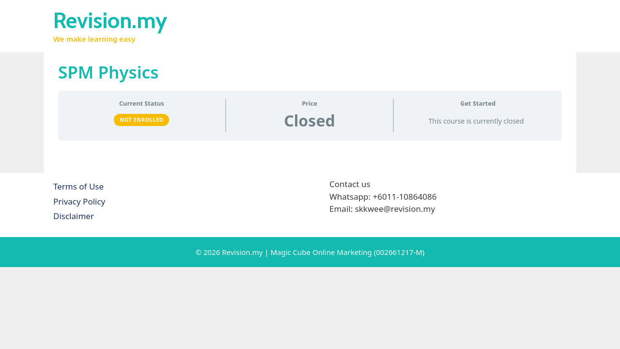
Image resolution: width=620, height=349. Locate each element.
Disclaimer (73, 216)
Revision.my (110, 20)
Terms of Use (78, 186)
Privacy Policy (79, 201)
